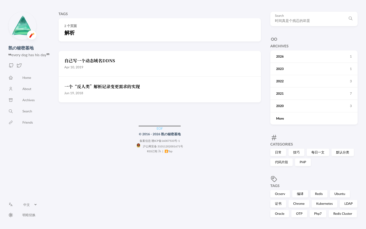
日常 (278, 152)
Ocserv (280, 194)
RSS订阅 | (155, 151)
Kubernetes (324, 203)
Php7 (318, 213)
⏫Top (168, 151)
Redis (319, 194)
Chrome (299, 203)
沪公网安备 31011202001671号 (159, 146)
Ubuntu (339, 194)
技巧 (296, 152)
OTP (299, 213)
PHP (303, 162)
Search (279, 15)
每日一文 (317, 152)
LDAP (348, 203)
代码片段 (281, 162)
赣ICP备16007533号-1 (165, 140)
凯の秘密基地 (21, 47)
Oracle (279, 213)
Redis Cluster (342, 213)
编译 (300, 194)
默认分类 (342, 152)
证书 (278, 203)
